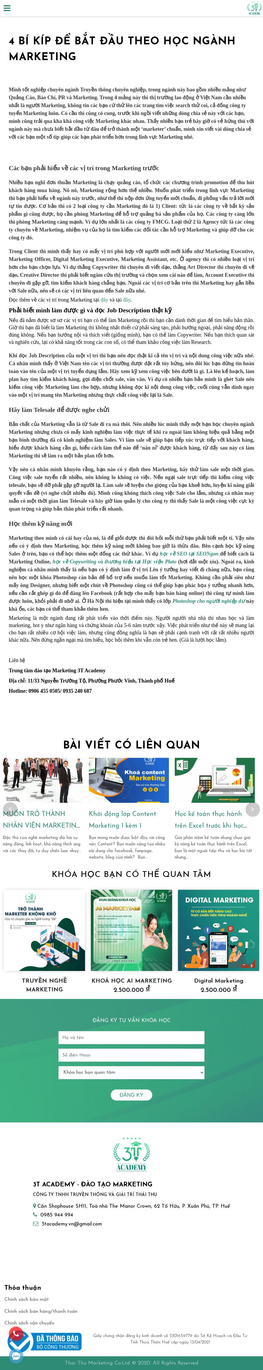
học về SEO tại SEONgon (189, 554)
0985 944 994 (56, 1215)
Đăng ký (131, 1095)
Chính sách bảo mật (26, 1299)
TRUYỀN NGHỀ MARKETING (44, 985)
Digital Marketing (218, 981)
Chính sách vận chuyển (29, 1323)
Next (252, 809)
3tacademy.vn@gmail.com (71, 1224)
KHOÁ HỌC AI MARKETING (131, 981)
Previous (10, 809)
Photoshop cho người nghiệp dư (208, 601)
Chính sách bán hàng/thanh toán (40, 1311)
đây (104, 300)
